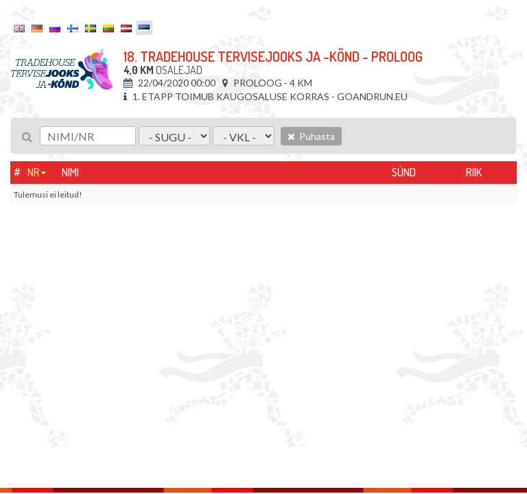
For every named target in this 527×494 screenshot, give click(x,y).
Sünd (404, 172)
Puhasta (311, 136)
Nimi (70, 172)
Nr (33, 172)
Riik (474, 172)
